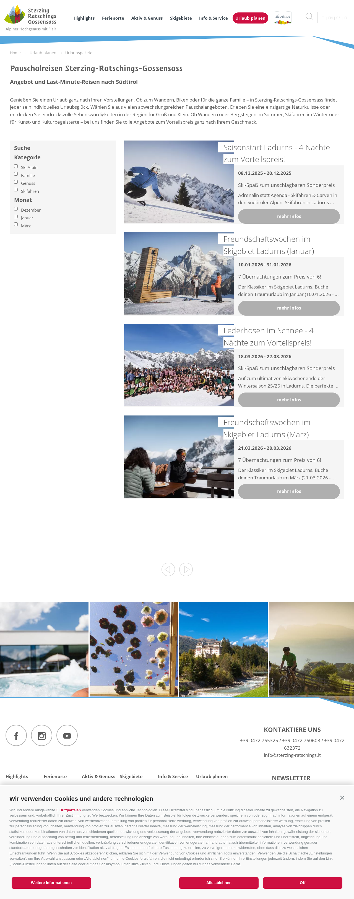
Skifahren (30, 191)
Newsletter (291, 778)
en (330, 17)
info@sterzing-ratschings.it (292, 755)
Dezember (31, 210)
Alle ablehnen (218, 882)
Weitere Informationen (51, 882)
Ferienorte (113, 18)
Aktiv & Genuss (147, 18)
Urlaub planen (250, 18)
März (26, 225)
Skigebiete (181, 18)
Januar (27, 217)
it (322, 17)
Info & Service (213, 18)
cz (338, 17)
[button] (342, 797)
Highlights (84, 18)
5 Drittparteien (68, 810)
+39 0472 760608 (301, 740)
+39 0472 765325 (259, 740)
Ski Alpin (29, 167)
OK (303, 882)
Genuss (28, 183)
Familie (28, 175)
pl (346, 17)
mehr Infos (289, 216)
